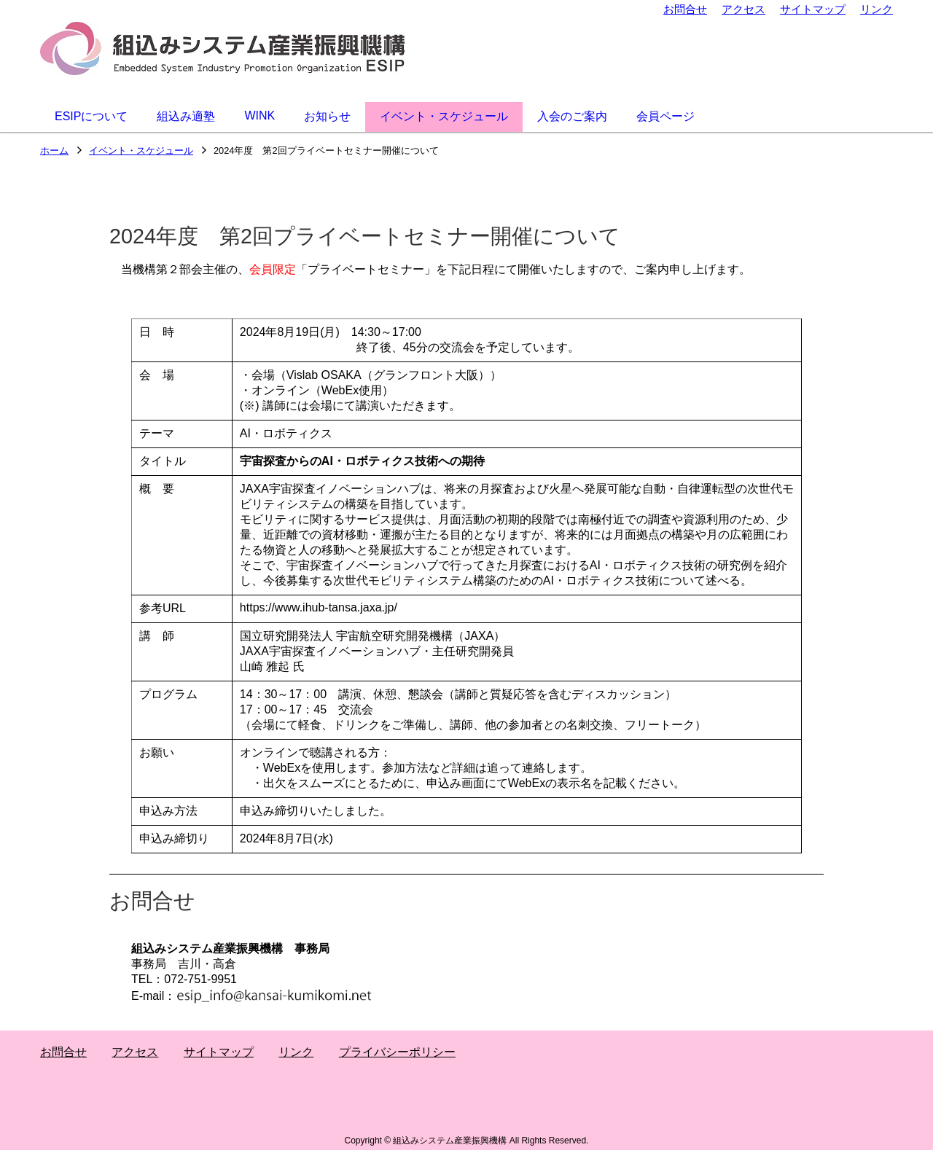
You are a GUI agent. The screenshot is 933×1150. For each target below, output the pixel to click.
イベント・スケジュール (141, 151)
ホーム (54, 151)
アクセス (743, 9)
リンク (876, 9)
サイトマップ (813, 9)
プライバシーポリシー (397, 1052)
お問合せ (685, 9)
